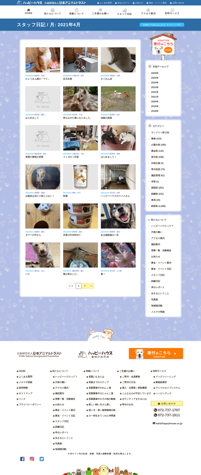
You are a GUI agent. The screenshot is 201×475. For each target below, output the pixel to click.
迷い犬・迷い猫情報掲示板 (102, 410)
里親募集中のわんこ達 (100, 388)
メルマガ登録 (158, 312)
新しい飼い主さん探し (100, 404)
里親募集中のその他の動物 (102, 399)
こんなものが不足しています (136, 393)
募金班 (154, 151)
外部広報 (155, 163)
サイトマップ (25, 393)
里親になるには (96, 376)
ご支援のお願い (100, 11)
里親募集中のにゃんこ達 (101, 393)
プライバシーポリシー (30, 404)
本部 (153, 181)
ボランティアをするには (134, 399)
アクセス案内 (148, 11)
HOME (29, 11)
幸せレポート (123, 3)
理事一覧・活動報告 (161, 250)
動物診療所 (161, 382)
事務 (153, 138)
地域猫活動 (156, 305)
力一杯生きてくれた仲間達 (102, 415)
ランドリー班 (158, 132)
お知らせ (139, 3)
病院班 (154, 188)
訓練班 (154, 194)
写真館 (154, 299)
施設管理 (155, 175)
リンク (22, 399)
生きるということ (160, 293)
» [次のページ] (91, 286)
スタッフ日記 (124, 11)
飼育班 (154, 206)
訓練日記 (155, 281)
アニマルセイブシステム (168, 388)
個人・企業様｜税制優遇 (134, 388)
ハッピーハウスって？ (162, 226)
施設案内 (155, 244)
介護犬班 (155, 145)
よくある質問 (106, 3)
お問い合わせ (178, 3)
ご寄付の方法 (129, 382)
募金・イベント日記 (161, 269)
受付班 (154, 157)
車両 (153, 200)
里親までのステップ (99, 382)
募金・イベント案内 (158, 3)
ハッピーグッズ (163, 393)
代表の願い (156, 232)
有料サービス (172, 11)
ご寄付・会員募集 (131, 376)
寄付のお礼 (127, 404)
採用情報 (23, 388)
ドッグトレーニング (166, 376)
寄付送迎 (155, 169)
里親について (76, 11)
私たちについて (52, 11)
